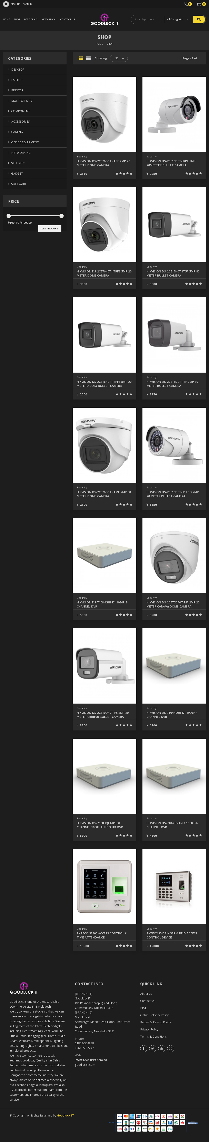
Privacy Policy (149, 1029)
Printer (17, 90)
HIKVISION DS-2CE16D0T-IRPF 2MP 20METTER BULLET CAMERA (173, 163)
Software (19, 184)
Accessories (20, 121)
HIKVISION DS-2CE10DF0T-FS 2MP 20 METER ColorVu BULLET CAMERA (104, 714)
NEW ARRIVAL (49, 19)
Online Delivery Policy (154, 1015)
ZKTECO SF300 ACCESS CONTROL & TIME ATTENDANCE (104, 935)
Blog (143, 1008)
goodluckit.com (85, 1065)
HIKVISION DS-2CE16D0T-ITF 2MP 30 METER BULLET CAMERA (172, 384)
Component (20, 111)
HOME (6, 19)
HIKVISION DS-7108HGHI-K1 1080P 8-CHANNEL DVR (103, 604)
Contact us (147, 1001)
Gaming (17, 132)
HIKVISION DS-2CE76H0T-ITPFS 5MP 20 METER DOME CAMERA (104, 273)
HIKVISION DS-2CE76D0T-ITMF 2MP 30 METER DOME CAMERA (104, 494)
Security (82, 156)
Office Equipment (25, 142)
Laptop (16, 80)
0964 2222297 (84, 1048)
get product (49, 228)
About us (146, 994)
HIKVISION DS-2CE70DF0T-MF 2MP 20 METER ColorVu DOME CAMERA (173, 604)
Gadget (17, 173)
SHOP (17, 19)
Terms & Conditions (153, 1036)
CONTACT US (67, 19)
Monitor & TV (21, 101)
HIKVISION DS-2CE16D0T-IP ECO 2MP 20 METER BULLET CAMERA (171, 494)
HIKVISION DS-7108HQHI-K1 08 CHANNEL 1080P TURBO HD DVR (102, 825)
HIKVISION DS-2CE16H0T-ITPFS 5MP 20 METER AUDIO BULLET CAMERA (104, 384)
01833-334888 (84, 1043)
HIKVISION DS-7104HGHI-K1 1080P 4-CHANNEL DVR (173, 825)
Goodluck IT (65, 1115)
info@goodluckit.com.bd (91, 1060)
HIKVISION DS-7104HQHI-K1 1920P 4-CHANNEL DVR (173, 714)
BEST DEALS (31, 19)
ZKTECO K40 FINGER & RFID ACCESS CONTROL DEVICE (174, 935)
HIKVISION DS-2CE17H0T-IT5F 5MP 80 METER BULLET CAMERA (173, 273)
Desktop (17, 69)
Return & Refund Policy (155, 1022)
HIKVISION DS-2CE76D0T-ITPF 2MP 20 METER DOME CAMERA (103, 163)
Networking (21, 153)
